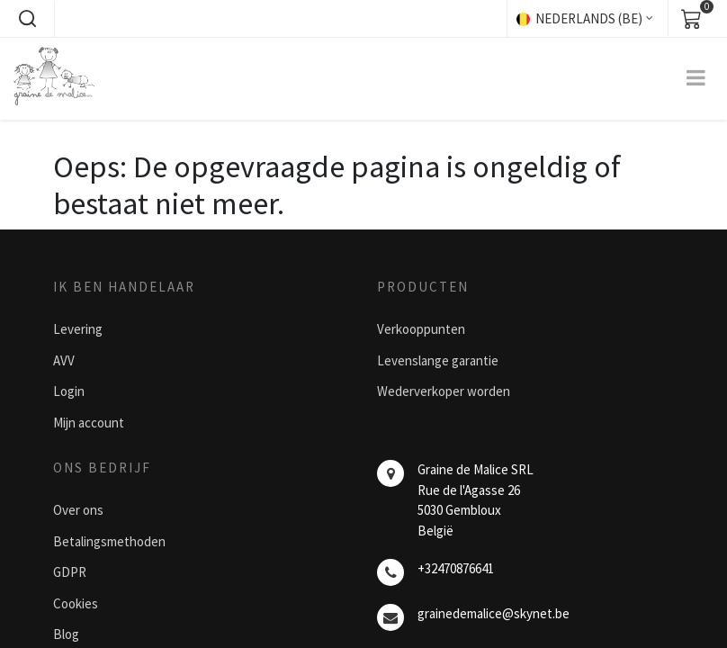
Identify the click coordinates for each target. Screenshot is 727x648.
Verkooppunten (421, 329)
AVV (64, 360)
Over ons (78, 509)
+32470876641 (455, 568)
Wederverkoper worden (443, 391)
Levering (78, 329)
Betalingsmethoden (109, 541)
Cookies (75, 603)
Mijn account (88, 422)
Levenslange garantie (437, 360)
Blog (66, 634)
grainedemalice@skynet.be (493, 613)
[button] (26, 19)
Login (69, 391)
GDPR (69, 571)
